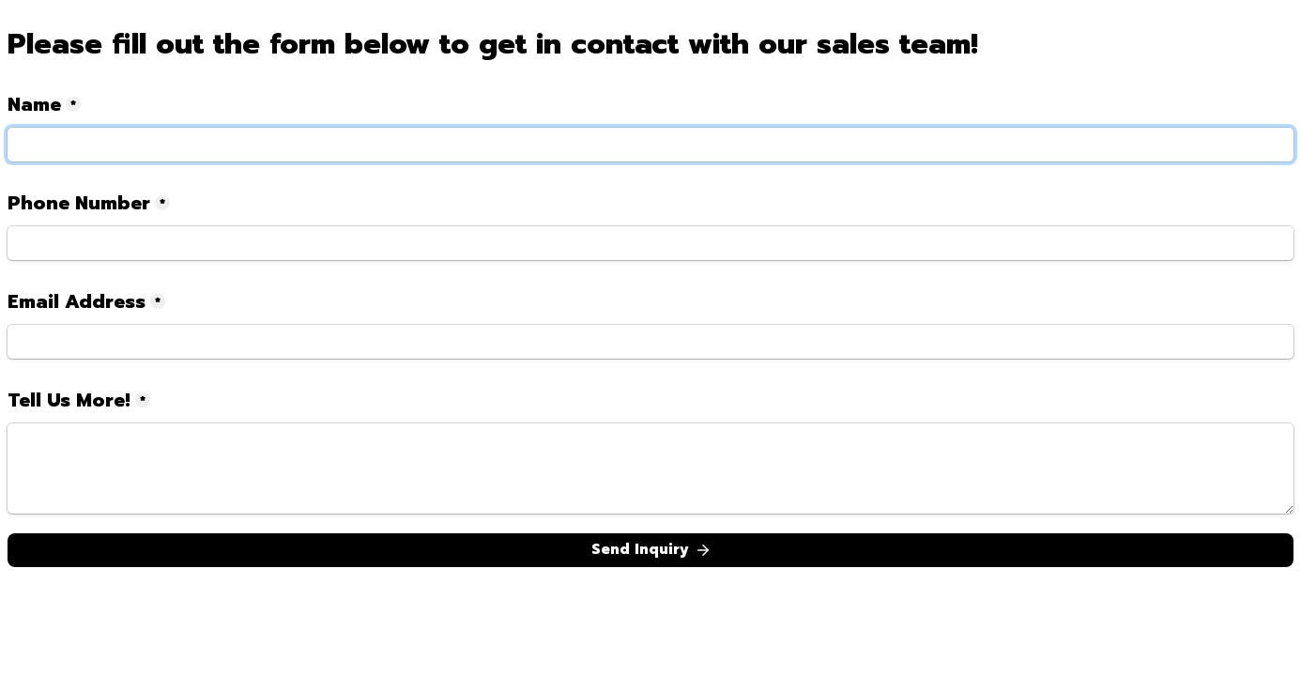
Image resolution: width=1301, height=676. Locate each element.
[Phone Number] (650, 243)
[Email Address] (650, 342)
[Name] (650, 144)
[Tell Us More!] (650, 468)
